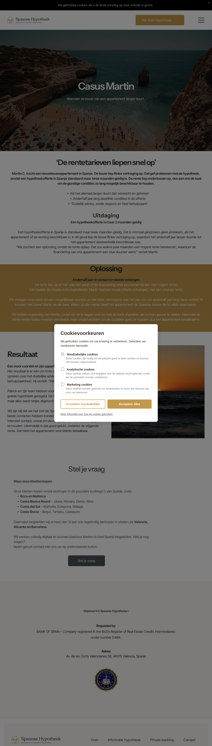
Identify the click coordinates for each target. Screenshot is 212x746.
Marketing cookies (106, 389)
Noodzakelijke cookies (106, 358)
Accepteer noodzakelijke (83, 404)
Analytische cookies (106, 373)
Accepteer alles (129, 404)
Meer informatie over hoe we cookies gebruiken (86, 414)
